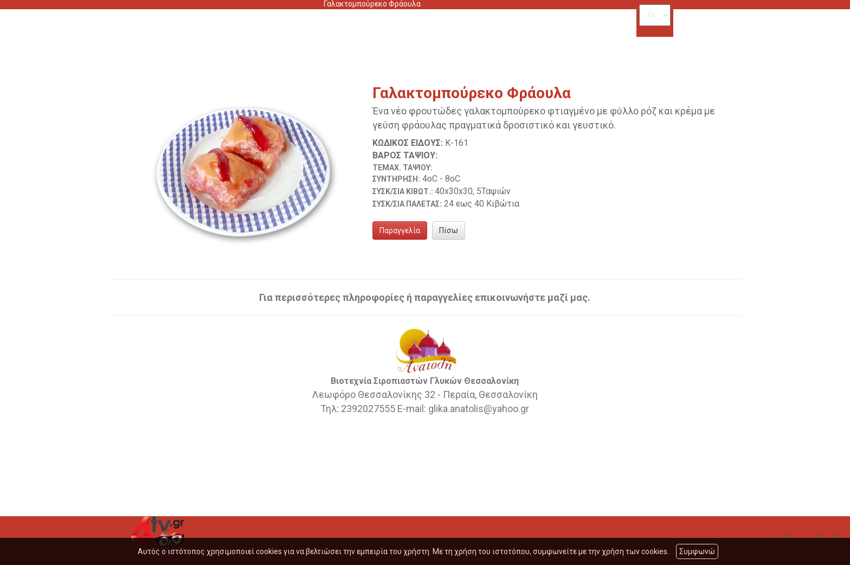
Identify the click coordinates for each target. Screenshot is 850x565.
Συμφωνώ (697, 551)
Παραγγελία (399, 230)
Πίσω (448, 230)
